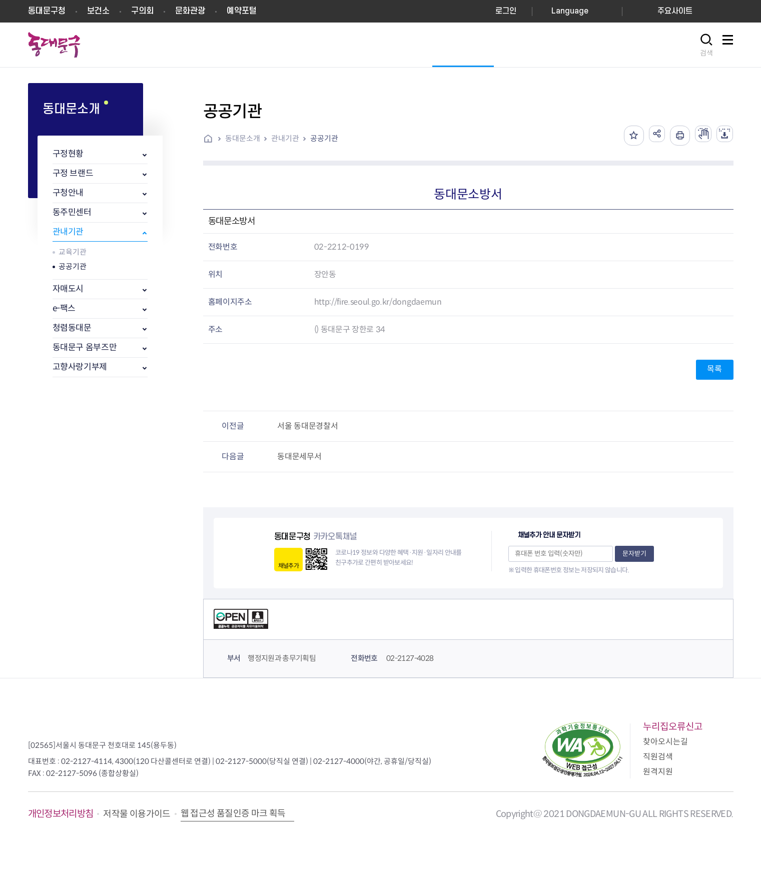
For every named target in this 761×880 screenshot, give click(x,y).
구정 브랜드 (73, 173)
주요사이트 (674, 11)
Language (569, 11)
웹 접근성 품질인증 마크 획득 (233, 813)
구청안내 (68, 193)
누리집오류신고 (672, 726)
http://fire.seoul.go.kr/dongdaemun (378, 302)
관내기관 (68, 232)
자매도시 (68, 289)
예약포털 (242, 11)
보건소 (98, 11)
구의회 (142, 11)
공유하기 (648, 136)
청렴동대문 (72, 328)
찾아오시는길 (665, 741)
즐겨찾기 (623, 136)
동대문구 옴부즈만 (85, 347)
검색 (706, 53)
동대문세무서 (299, 456)
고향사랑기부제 (80, 367)
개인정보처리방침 (61, 813)
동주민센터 (72, 212)
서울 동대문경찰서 (307, 426)
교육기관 (73, 252)
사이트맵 (728, 45)
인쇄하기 (673, 136)
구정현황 (68, 154)
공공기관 (73, 266)
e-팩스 (64, 308)
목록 (714, 369)
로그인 (505, 11)
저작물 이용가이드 (136, 813)
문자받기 (634, 553)
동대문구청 (47, 11)
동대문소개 (242, 138)
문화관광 (190, 11)
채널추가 (288, 565)
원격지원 (658, 771)
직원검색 (658, 756)
